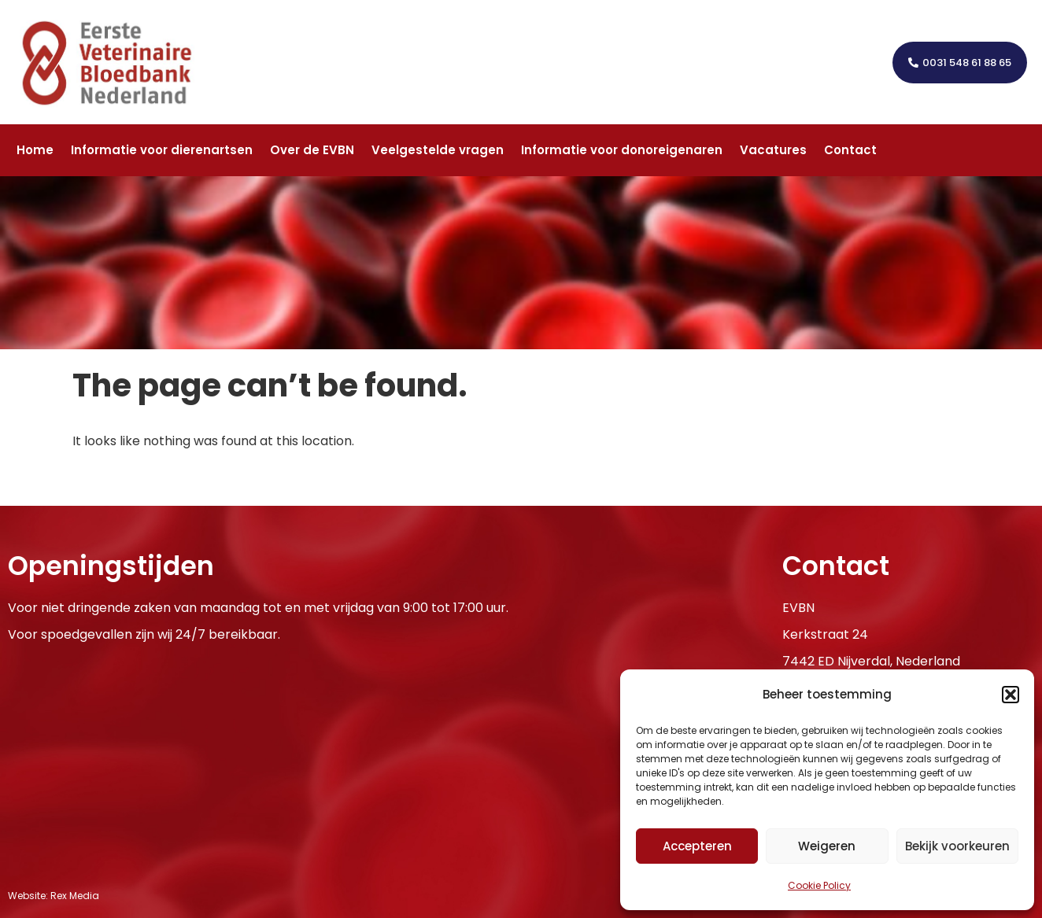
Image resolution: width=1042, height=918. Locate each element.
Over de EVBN (312, 150)
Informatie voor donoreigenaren (621, 150)
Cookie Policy (819, 885)
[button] (1010, 694)
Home (35, 150)
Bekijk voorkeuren (957, 846)
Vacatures (773, 150)
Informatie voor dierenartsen (162, 150)
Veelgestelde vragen (437, 150)
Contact (850, 150)
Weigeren (826, 846)
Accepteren (697, 846)
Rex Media (74, 895)
